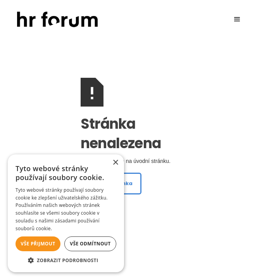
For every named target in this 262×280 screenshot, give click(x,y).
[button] (237, 19)
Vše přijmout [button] (38, 243)
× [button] (115, 163)
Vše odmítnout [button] (90, 243)
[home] (55, 20)
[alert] (66, 213)
